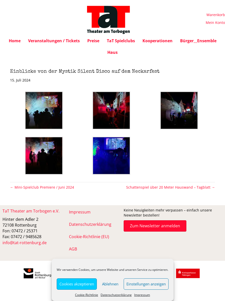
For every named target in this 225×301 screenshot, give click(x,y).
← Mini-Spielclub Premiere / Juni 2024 (42, 187)
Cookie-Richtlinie (86, 295)
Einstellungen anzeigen (146, 283)
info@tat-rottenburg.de (25, 242)
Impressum (142, 295)
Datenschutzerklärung (116, 295)
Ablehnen (110, 283)
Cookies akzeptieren (76, 283)
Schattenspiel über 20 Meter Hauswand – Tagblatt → (170, 187)
